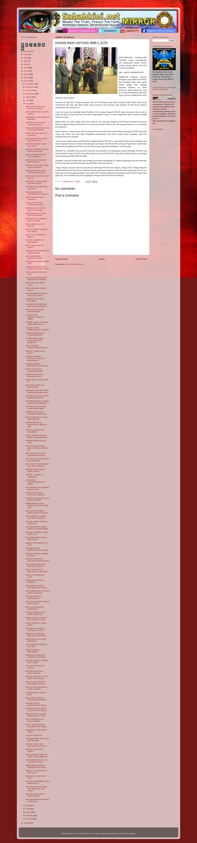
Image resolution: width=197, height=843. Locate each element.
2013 (26, 74)
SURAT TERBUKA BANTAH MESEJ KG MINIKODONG (37, 436)
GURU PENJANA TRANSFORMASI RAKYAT (37, 347)
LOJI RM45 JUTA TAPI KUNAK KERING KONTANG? (37, 397)
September (30, 94)
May (28, 806)
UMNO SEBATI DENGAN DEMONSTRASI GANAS (36, 766)
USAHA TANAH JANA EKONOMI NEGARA (34, 370)
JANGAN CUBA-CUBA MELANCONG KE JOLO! (36, 745)
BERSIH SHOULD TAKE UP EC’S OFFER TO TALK (36, 619)
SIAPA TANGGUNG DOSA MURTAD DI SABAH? (36, 565)
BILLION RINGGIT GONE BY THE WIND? (37, 230)
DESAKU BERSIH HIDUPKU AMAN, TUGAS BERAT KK (37, 756)
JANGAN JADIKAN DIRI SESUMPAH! (35, 431)
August (29, 97)
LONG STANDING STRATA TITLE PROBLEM (36, 156)
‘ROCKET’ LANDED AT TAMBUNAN (34, 476)
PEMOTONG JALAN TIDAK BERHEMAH (36, 640)
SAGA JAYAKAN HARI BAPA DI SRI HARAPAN (36, 688)
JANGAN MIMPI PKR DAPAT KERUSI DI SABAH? (37, 294)
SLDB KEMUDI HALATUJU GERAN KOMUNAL (36, 214)
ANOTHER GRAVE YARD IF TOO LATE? (36, 145)
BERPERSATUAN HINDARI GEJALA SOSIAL (36, 220)
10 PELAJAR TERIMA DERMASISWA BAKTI (35, 204)
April (28, 809)
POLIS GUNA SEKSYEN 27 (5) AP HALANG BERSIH (37, 129)
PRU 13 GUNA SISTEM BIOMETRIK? (34, 608)
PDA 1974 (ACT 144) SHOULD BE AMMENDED (37, 460)
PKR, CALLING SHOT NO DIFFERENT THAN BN (35, 683)
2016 (26, 64)
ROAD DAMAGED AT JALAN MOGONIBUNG (37, 418)
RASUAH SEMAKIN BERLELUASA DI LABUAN (37, 365)
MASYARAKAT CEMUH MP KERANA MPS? (36, 161)
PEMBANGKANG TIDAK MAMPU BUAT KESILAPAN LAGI (37, 505)
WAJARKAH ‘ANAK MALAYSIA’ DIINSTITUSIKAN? (37, 499)
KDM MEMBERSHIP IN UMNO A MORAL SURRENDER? (37, 402)
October (29, 90)
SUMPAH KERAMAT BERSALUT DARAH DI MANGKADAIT (35, 358)
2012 (26, 78)
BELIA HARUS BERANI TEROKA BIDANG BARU (36, 699)
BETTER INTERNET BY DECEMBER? (35, 241)
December (30, 84)
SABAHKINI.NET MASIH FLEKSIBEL (35, 300)
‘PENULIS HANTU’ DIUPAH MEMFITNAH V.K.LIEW (36, 715)
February (29, 815)
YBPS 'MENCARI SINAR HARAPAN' (35, 198)
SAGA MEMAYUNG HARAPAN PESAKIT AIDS (37, 488)
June (28, 104)
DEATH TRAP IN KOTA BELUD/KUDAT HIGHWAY (36, 571)
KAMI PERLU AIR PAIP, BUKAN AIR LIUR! (34, 375)
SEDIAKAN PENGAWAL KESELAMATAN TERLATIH (37, 512)
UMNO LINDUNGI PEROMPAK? (32, 651)
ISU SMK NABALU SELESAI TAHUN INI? (36, 523)
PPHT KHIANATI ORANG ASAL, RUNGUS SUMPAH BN (37, 448)
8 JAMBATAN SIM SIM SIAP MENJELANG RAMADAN (36, 305)
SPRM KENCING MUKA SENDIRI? (35, 581)
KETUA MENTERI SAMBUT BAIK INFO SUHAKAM (36, 517)
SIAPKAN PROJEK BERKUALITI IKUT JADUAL (37, 549)
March (28, 812)
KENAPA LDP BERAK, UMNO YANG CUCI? (37, 533)
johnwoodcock (113, 833)
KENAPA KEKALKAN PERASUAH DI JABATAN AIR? (36, 424)
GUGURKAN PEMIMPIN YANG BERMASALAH (37, 782)
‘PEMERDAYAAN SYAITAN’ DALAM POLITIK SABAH (36, 709)
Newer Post (61, 259)
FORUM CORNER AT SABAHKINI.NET (34, 597)
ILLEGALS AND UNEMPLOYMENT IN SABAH (35, 317)
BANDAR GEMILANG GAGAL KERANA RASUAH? (37, 150)
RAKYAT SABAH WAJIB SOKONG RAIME (35, 311)
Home (101, 259)
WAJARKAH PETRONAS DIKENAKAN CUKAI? (35, 629)
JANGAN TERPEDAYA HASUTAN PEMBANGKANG (37, 560)
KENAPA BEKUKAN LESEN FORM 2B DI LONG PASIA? (37, 268)
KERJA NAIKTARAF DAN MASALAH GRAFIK (35, 108)
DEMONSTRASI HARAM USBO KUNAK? (35, 470)
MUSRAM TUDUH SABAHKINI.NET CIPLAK (36, 704)
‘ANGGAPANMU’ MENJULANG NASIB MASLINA (37, 252)
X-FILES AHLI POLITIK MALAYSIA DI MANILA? (36, 494)
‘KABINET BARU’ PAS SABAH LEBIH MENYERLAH (37, 323)
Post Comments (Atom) (74, 264)
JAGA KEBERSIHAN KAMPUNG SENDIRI (34, 257)
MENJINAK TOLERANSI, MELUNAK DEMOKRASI (36, 635)
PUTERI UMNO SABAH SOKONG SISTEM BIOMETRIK (35, 340)
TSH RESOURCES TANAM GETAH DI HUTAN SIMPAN (37, 528)
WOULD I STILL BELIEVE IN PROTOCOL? (36, 772)
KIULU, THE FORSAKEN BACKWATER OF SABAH (36, 726)
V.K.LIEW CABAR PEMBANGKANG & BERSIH (37, 329)
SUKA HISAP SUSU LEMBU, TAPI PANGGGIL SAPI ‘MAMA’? (36, 789)
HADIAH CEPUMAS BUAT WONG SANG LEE (36, 613)
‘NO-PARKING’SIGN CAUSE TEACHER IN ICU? (36, 140)
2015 (26, 68)
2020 (26, 54)
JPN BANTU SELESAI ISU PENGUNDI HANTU (36, 123)
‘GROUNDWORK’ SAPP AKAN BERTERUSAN (37, 740)
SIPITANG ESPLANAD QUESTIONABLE (34, 672)
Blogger (132, 833)
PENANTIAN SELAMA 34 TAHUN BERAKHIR (35, 334)
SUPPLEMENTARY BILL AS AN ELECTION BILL (36, 761)
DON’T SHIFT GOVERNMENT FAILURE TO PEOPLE (37, 465)
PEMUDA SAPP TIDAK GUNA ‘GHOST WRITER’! (37, 166)
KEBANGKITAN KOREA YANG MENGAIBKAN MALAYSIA (37, 391)
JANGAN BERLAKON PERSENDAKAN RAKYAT (36, 193)
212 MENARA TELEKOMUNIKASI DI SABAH (35, 482)
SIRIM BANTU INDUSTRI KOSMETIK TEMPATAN (35, 656)
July (27, 100)
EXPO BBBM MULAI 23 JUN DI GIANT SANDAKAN (38, 592)
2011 (26, 81)
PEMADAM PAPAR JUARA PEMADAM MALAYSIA (36, 172)
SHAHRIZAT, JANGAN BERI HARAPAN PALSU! (36, 182)
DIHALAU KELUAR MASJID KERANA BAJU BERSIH (36, 278)
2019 (26, 58)
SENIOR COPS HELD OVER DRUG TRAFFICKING (37, 677)
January (29, 819)
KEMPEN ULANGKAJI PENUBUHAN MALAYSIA (36, 413)
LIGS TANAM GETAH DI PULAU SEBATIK (35, 720)
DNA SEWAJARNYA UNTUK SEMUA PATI (36, 539)
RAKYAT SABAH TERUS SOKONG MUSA (35, 795)
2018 (26, 61)
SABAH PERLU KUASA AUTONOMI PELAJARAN (36, 587)
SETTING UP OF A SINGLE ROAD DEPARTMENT (36, 407)
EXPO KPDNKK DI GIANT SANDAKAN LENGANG (35, 454)
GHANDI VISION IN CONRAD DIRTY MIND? (37, 661)
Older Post (141, 259)
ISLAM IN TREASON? (34, 735)
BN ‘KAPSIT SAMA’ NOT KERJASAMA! (35, 386)
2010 (26, 823)
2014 (26, 71)
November (30, 87)
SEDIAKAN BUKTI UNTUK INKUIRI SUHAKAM (36, 209)
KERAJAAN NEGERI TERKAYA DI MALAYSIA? (38, 603)
